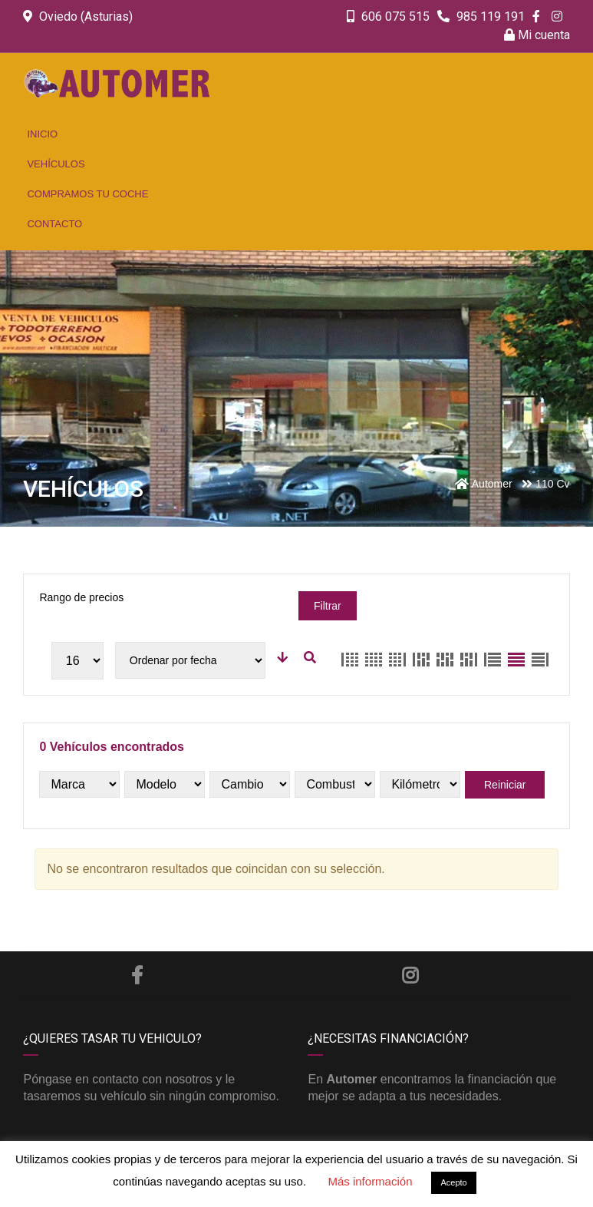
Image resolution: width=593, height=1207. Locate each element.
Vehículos (55, 164)
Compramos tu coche (87, 194)
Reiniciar (504, 785)
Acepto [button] (453, 1182)
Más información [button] (370, 1181)
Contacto (54, 224)
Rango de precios (81, 597)
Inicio (42, 134)
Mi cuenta (537, 35)
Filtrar (327, 606)
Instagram (410, 975)
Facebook (137, 975)
